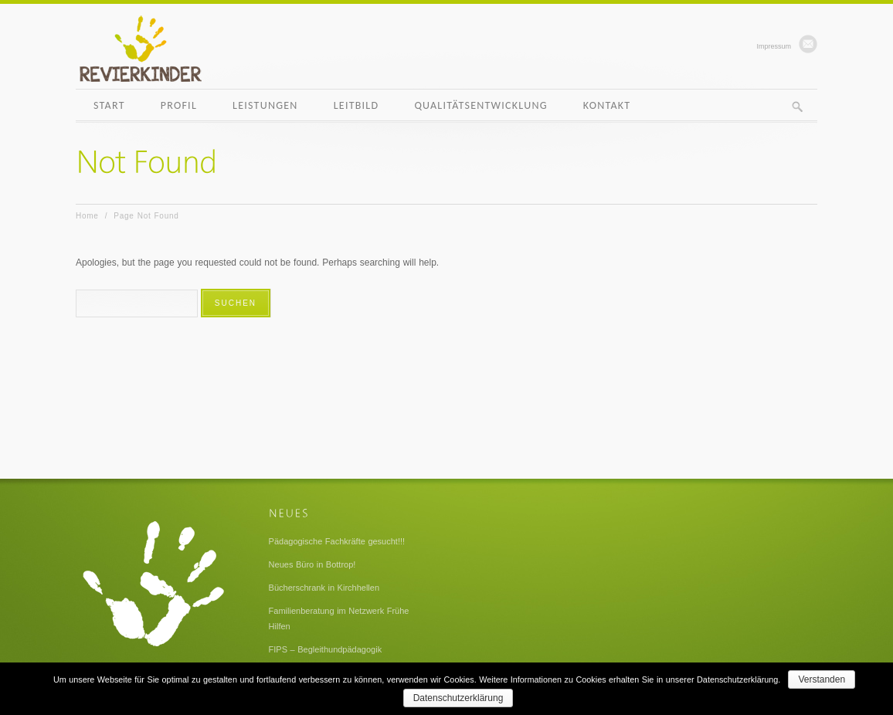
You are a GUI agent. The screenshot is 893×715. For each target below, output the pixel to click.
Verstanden (821, 679)
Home (87, 216)
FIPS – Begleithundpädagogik (325, 649)
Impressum (773, 46)
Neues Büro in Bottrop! (312, 564)
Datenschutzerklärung (458, 698)
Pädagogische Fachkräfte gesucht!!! (337, 541)
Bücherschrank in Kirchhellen (324, 587)
